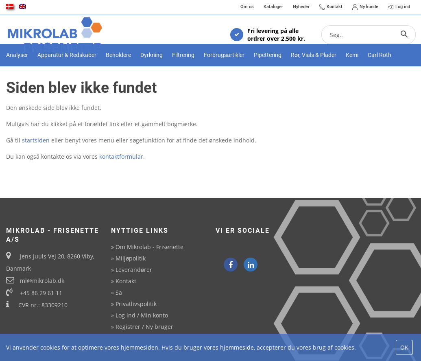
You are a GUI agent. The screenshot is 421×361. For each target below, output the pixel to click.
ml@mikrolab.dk (42, 280)
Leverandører (134, 269)
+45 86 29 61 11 (41, 293)
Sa (119, 292)
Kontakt (126, 281)
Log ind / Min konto (142, 315)
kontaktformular (121, 180)
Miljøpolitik (131, 258)
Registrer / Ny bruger (144, 326)
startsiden (36, 164)
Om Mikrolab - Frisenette (149, 247)
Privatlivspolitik (136, 304)
